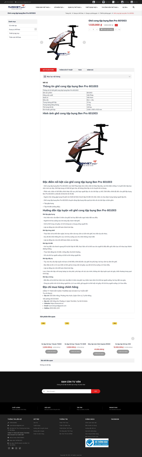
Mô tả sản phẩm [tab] (48, 70)
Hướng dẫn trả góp (39, 431)
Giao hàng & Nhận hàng (92, 433)
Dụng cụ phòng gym (91, 13)
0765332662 (12, 422)
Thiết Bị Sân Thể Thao (65, 428)
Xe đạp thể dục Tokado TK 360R (75, 344)
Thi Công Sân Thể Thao (66, 431)
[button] (132, 338)
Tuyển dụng (37, 425)
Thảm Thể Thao (63, 422)
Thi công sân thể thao (110, 7)
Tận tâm (79, 407)
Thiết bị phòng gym (105, 13)
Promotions (113, 407)
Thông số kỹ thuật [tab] (66, 70)
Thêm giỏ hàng (106, 29)
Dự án (125, 7)
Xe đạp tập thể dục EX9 (123, 344)
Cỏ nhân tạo (59, 7)
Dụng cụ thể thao (75, 7)
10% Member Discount (115, 409)
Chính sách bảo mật (90, 422)
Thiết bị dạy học (92, 7)
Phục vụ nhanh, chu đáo (83, 409)
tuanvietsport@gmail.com (16, 425)
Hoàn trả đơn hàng (39, 433)
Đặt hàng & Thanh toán (91, 436)
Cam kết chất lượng (90, 431)
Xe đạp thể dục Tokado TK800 (51, 344)
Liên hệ (36, 422)
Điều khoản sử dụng (91, 425)
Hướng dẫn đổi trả (90, 428)
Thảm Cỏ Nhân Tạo (64, 425)
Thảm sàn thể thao (43, 7)
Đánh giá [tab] (90, 70)
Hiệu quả (47, 407)
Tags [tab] (80, 70)
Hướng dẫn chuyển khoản (41, 428)
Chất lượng (16, 407)
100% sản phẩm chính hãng (19, 409)
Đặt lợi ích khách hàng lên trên (52, 409)
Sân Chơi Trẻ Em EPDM (65, 433)
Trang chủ (68, 13)
